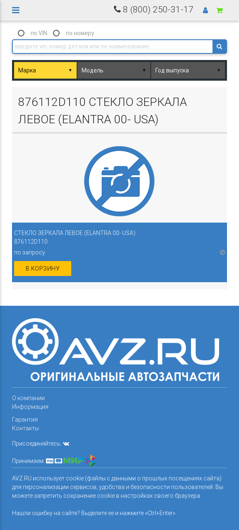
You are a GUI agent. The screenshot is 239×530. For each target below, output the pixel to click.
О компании (28, 398)
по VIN (39, 33)
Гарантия (25, 419)
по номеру (80, 33)
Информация (30, 406)
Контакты (25, 428)
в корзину (43, 268)
